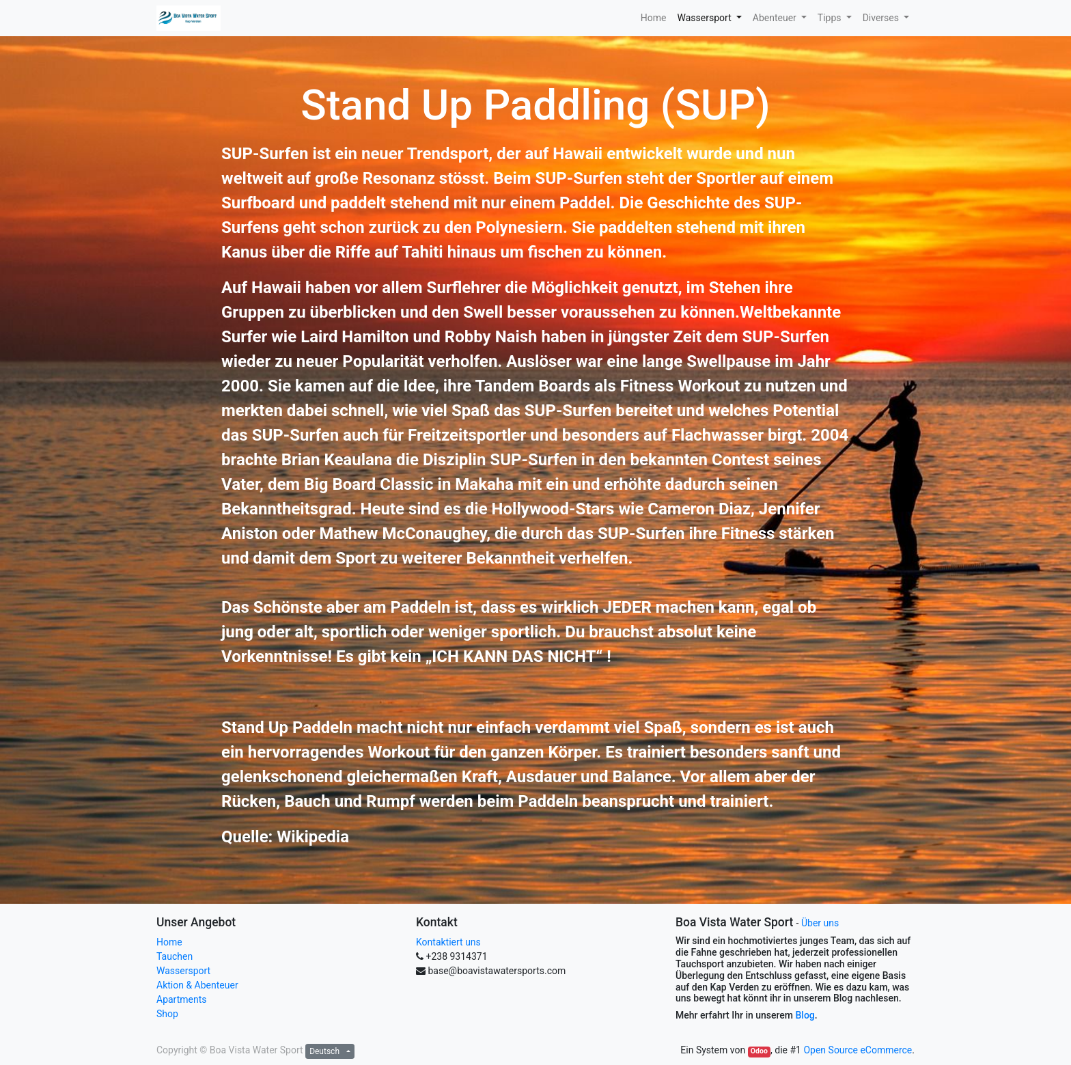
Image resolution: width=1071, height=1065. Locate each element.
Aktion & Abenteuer (197, 985)
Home (169, 942)
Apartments (181, 999)
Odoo (759, 1051)
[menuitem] (653, 18)
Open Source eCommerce (857, 1050)
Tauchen (174, 956)
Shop (167, 1013)
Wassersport (183, 970)
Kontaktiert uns (448, 942)
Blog (805, 1015)
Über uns (820, 922)
